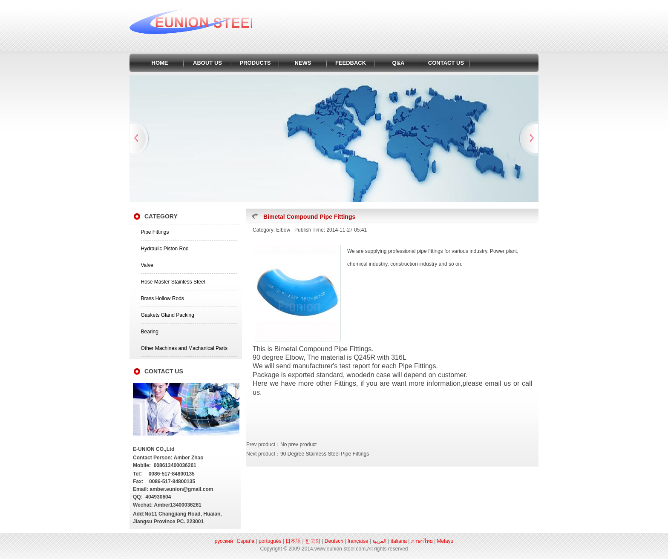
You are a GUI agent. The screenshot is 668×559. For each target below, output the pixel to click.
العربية (379, 541)
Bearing (149, 332)
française (358, 541)
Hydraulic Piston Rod (165, 249)
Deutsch (334, 541)
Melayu (445, 541)
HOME (160, 63)
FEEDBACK (350, 63)
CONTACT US (446, 63)
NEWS (303, 63)
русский (224, 541)
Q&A (398, 63)
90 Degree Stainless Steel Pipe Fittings (324, 454)
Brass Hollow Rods (162, 298)
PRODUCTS (255, 63)
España (246, 541)
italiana (399, 541)
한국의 (312, 541)
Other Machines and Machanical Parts (184, 348)
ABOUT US (207, 63)
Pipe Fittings (155, 232)
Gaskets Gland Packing (167, 315)
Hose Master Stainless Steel (173, 282)
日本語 (293, 541)
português (270, 541)
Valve (147, 265)
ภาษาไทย (422, 541)
